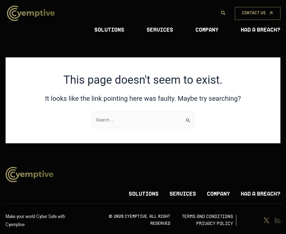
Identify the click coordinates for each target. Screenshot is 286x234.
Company (207, 30)
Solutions (109, 30)
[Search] (223, 13)
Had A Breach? (260, 30)
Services (160, 30)
